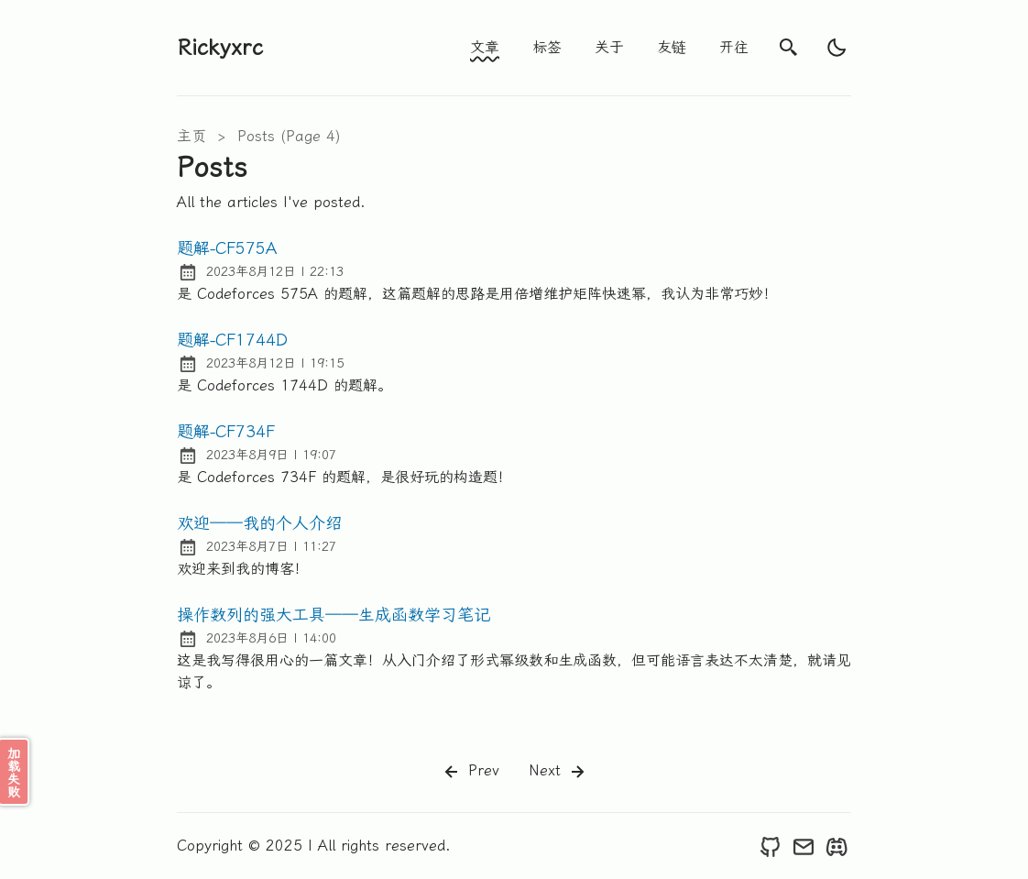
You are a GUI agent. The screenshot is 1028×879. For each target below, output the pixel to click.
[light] (836, 47)
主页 (191, 136)
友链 (671, 47)
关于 (609, 47)
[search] (789, 47)
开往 (734, 47)
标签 (547, 47)
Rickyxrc (220, 47)
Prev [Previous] (470, 772)
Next (558, 772)
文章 (484, 47)
